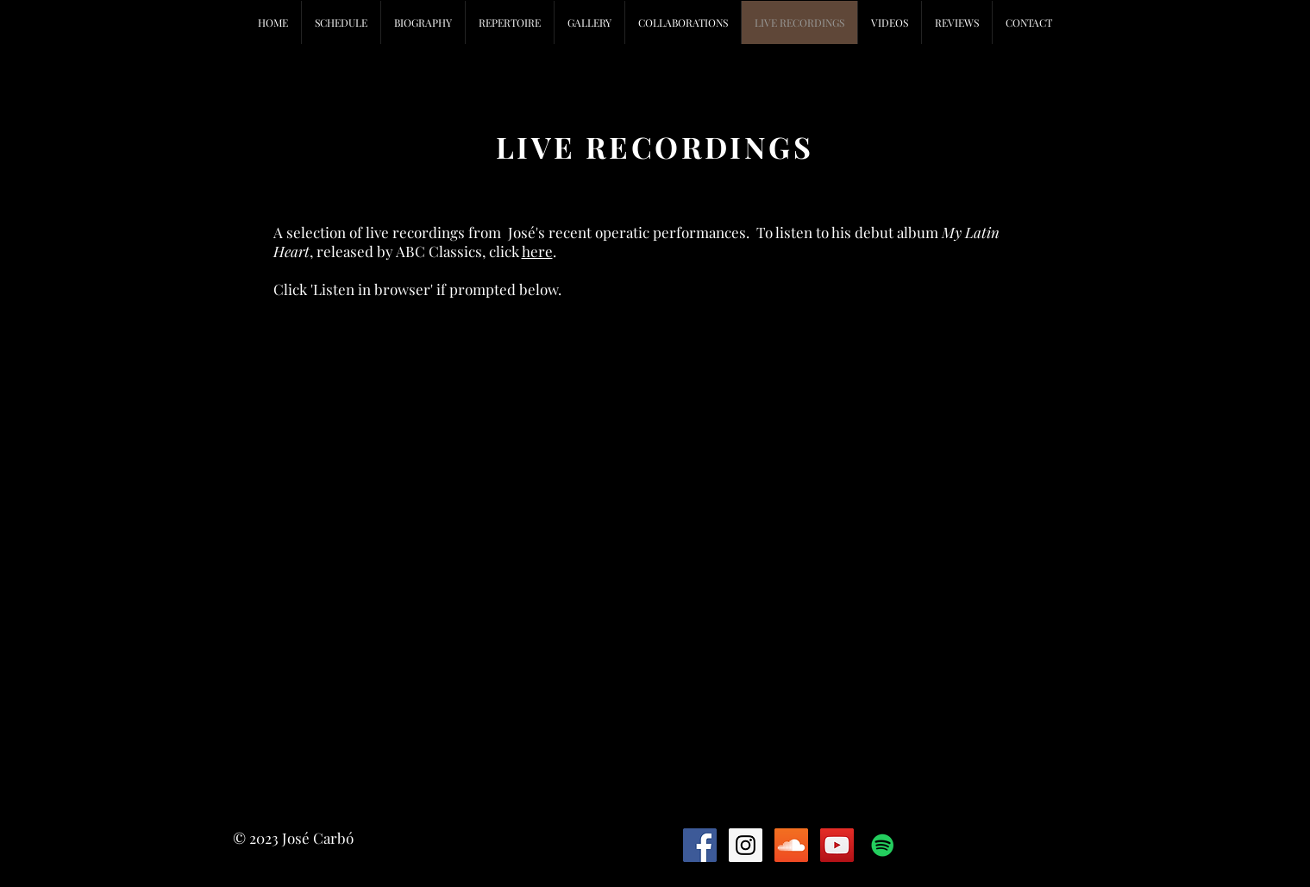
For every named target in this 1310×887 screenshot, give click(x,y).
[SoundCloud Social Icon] (791, 845)
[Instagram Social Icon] (745, 845)
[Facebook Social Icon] (700, 845)
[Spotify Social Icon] (882, 845)
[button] (682, 22)
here (537, 251)
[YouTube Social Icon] (837, 845)
